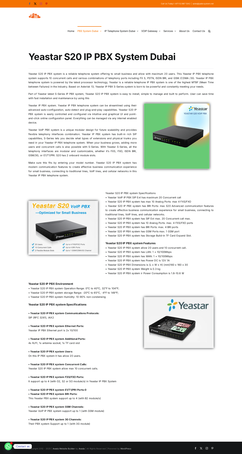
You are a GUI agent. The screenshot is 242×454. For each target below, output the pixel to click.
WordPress (125, 448)
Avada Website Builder (64, 448)
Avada (82, 448)
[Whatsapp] (8, 446)
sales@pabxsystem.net (203, 3)
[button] (209, 31)
